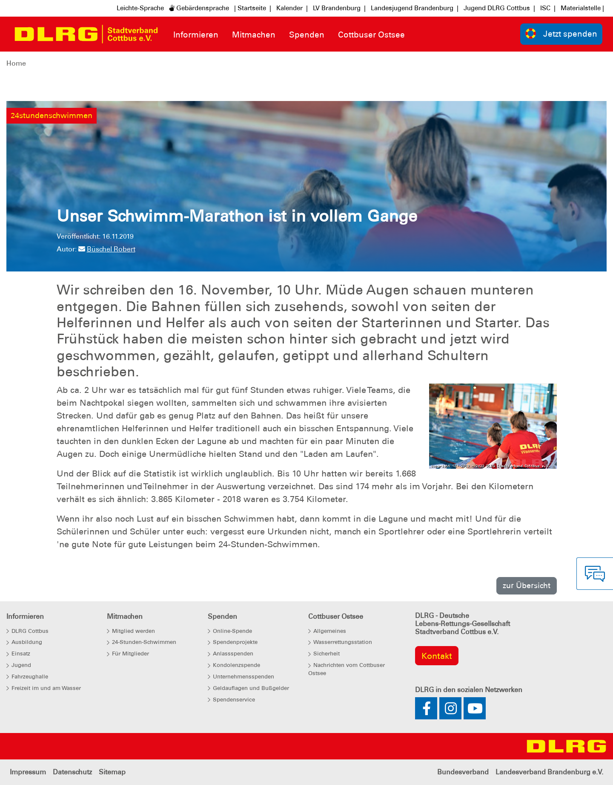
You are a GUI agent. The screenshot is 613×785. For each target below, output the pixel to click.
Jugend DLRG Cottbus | (499, 8)
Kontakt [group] (436, 656)
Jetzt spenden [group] (561, 33)
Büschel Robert (106, 249)
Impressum (28, 772)
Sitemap (112, 772)
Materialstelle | (582, 8)
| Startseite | (252, 8)
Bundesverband (463, 772)
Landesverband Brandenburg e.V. (549, 772)
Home (16, 63)
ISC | (548, 8)
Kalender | (292, 8)
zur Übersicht (526, 585)
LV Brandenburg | (339, 8)
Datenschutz (72, 772)
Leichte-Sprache (140, 8)
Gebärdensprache (199, 8)
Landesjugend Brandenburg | (414, 8)
